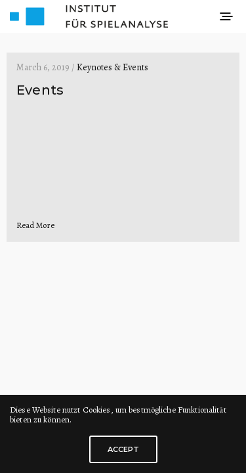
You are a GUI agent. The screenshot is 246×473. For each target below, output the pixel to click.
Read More (35, 225)
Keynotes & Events (112, 67)
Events (40, 90)
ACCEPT (123, 449)
